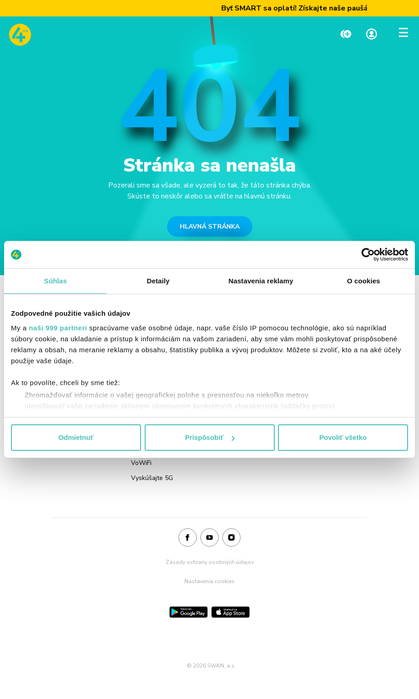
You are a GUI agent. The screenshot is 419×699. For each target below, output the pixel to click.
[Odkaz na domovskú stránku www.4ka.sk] (20, 35)
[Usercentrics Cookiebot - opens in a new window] (368, 254)
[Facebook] (187, 537)
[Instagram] (231, 537)
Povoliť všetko (343, 437)
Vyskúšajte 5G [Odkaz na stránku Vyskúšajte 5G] (152, 478)
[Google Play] (188, 612)
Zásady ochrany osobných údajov (210, 562)
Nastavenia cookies (209, 581)
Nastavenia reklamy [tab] (261, 281)
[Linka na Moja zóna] (371, 35)
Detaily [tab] (158, 281)
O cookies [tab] (363, 281)
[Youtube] (209, 537)
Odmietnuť (76, 437)
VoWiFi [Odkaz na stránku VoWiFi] (141, 463)
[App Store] (230, 612)
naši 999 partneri (58, 328)
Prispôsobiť (210, 437)
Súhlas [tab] (55, 281)
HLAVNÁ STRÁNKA (210, 226)
